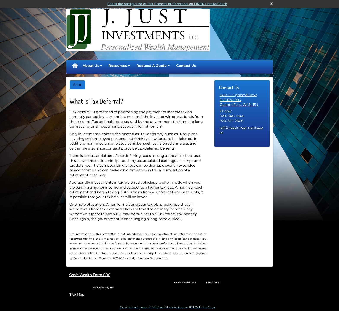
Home (74, 65)
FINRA (209, 282)
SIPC (217, 282)
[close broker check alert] (271, 4)
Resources (118, 66)
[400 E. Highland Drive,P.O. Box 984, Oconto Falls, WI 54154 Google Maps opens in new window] (239, 100)
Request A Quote (151, 66)
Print (77, 85)
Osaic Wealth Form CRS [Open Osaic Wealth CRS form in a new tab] (89, 275)
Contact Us (186, 66)
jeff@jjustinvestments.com (241, 129)
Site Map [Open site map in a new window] (76, 294)
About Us (91, 66)
